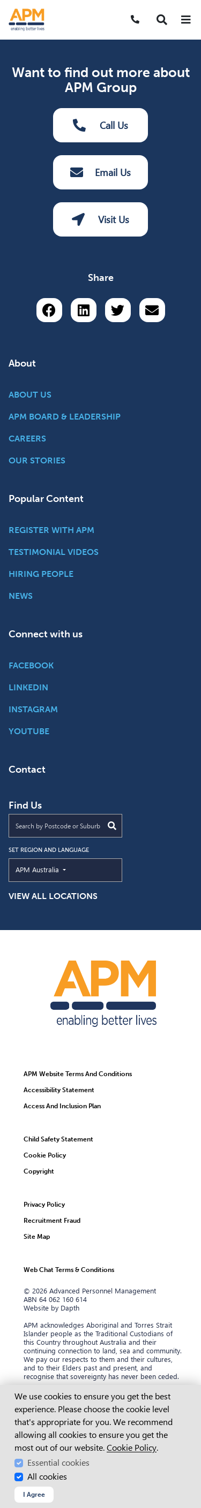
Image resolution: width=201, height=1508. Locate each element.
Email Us (100, 172)
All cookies (47, 1477)
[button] (161, 20)
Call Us (101, 125)
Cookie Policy (132, 1448)
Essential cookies (58, 1463)
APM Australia (62, 869)
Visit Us (100, 219)
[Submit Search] (112, 825)
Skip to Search (4, 4)
